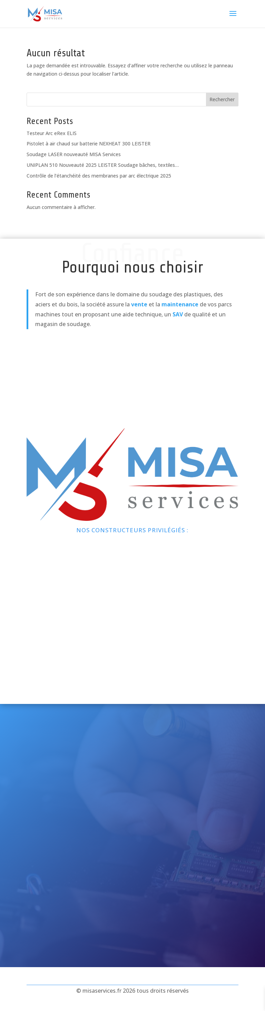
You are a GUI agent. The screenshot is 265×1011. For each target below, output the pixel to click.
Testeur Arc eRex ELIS (52, 133)
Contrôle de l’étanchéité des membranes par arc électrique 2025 (99, 175)
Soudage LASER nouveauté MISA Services (74, 154)
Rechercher (222, 99)
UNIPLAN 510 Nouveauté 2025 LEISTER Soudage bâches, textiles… (103, 165)
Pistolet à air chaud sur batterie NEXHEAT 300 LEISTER (88, 143)
